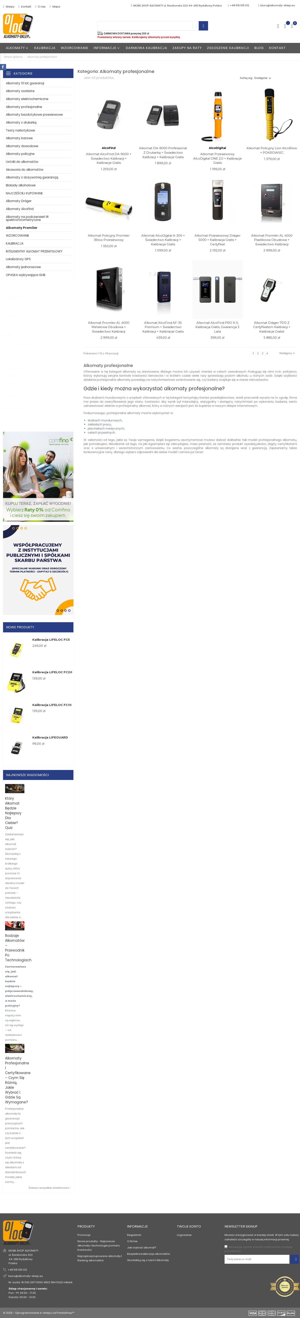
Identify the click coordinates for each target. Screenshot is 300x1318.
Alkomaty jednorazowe (23, 267)
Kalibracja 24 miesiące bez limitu (31, 423)
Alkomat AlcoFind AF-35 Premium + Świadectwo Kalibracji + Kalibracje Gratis (163, 327)
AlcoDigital (16, 365)
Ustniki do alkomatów (22, 162)
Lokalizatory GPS (18, 259)
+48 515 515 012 (17, 1270)
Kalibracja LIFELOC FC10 (52, 705)
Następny (287, 353)
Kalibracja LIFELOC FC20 (52, 672)
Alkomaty (17, 48)
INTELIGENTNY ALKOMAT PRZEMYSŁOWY (34, 251)
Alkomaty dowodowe (22, 146)
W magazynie (18, 305)
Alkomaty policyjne (20, 154)
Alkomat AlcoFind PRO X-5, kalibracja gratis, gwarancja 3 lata (217, 327)
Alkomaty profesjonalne (24, 107)
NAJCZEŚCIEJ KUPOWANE (24, 193)
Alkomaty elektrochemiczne (27, 99)
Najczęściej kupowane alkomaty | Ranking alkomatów (99, 1258)
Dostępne (260, 78)
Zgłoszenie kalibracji (228, 48)
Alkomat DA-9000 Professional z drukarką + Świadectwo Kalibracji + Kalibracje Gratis (163, 152)
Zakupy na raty (187, 48)
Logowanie (184, 1235)
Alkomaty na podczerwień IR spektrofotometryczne (27, 218)
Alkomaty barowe (19, 138)
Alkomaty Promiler (21, 228)
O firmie (132, 1241)
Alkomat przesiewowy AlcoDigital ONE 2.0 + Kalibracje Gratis (217, 158)
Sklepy (8, 7)
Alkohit (14, 385)
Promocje (84, 1235)
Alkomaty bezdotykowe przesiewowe (34, 114)
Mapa (55, 7)
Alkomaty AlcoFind (20, 209)
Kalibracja (45, 48)
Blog (259, 48)
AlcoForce (15, 378)
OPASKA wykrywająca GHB (25, 275)
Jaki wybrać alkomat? (141, 1247)
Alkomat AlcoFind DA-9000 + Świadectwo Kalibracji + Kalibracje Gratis (108, 158)
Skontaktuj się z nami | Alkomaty (148, 1260)
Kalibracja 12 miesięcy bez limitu (30, 417)
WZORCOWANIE (74, 48)
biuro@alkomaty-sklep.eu (276, 5)
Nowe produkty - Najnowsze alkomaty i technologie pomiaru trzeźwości (98, 1245)
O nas (40, 7)
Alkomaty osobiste (20, 91)
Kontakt (25, 7)
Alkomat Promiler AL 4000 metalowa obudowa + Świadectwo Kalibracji (108, 327)
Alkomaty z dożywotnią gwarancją (32, 177)
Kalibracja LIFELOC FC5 (51, 640)
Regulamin (134, 1235)
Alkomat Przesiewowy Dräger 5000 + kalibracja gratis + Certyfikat (217, 240)
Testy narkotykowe (20, 130)
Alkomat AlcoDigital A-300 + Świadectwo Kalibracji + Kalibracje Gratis (163, 240)
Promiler (15, 392)
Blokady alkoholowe (21, 185)
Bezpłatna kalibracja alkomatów (148, 1254)
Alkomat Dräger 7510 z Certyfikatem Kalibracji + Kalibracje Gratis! (271, 327)
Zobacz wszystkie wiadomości (48, 1188)
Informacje (107, 48)
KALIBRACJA (14, 243)
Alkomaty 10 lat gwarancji (25, 83)
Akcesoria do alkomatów (24, 169)
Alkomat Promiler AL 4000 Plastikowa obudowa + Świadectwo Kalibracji (271, 240)
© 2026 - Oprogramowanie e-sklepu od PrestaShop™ (38, 1313)
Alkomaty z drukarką (21, 122)
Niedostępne (17, 318)
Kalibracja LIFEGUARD (50, 737)
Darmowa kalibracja (146, 48)
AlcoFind (14, 372)
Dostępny (16, 312)
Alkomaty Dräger (19, 201)
